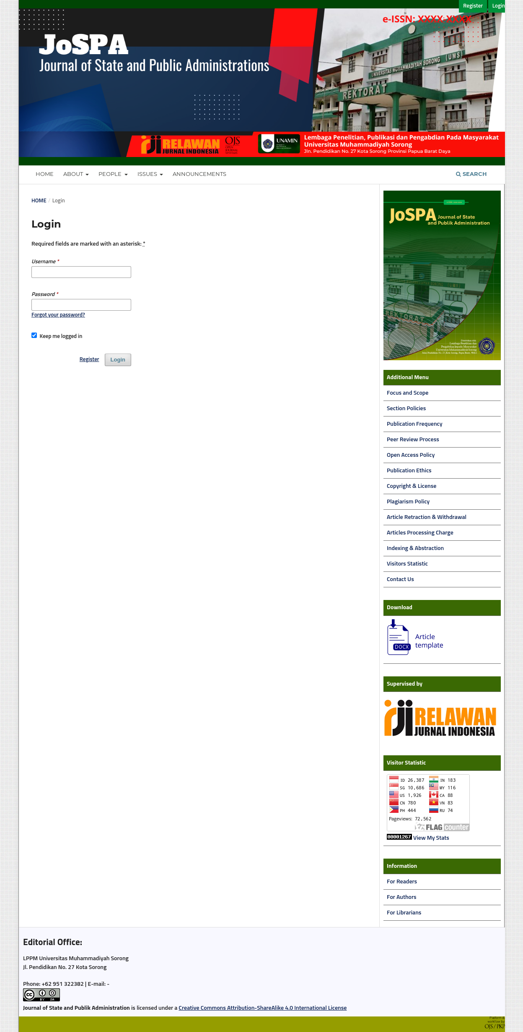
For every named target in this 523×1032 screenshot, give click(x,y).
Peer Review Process (413, 440)
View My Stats (431, 838)
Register (473, 6)
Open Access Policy (411, 455)
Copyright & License (411, 486)
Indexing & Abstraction (415, 548)
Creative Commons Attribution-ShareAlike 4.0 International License (263, 1008)
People (110, 173)
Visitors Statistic (407, 564)
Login (498, 6)
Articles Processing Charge (420, 533)
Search (471, 173)
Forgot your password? (58, 315)
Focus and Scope (407, 393)
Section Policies (406, 408)
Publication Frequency (415, 424)
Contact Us (400, 579)
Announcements (199, 173)
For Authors (402, 897)
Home (45, 173)
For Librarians (404, 913)
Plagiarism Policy (408, 502)
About (73, 173)
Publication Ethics (409, 471)
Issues (147, 173)
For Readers (402, 882)
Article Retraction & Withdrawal (426, 517)
